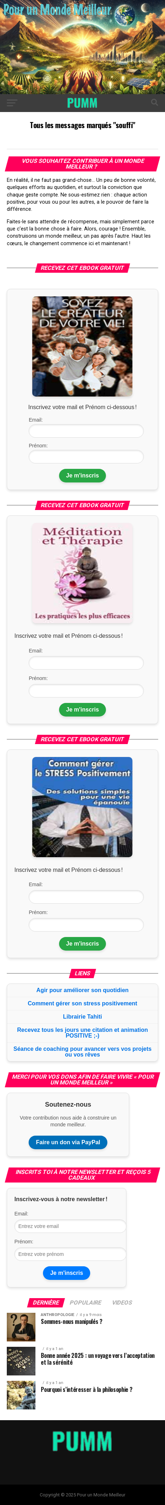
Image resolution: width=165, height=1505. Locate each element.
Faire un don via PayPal (68, 1142)
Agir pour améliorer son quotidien (83, 990)
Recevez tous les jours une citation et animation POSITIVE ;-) (82, 1033)
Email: (36, 419)
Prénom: (38, 445)
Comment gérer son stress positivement (82, 1003)
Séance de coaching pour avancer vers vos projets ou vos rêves (83, 1052)
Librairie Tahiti (82, 1017)
